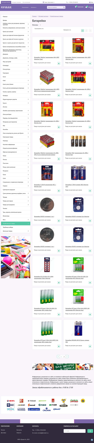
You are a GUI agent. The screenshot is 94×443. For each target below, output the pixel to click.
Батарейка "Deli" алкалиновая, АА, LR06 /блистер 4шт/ (77, 154)
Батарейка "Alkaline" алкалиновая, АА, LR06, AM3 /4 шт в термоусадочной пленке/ (46, 154)
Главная (34, 16)
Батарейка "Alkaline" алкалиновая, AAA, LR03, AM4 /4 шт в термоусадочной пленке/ (46, 90)
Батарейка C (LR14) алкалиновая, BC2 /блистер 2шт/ (45, 185)
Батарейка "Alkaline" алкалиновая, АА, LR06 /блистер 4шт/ (78, 122)
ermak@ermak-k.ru (43, 433)
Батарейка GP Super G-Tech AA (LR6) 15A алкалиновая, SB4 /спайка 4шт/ (45, 309)
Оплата (3, 430)
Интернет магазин (16, 2)
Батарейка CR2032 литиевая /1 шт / (44, 246)
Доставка (3, 432)
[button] (51, 2)
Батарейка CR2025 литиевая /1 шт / (44, 216)
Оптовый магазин (6, 2)
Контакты (19, 430)
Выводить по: (67, 29)
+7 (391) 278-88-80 (73, 2)
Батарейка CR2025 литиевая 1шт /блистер (77, 216)
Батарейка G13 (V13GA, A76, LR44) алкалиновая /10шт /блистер (43, 277)
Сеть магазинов (26, 2)
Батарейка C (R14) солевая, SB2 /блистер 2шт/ (77, 185)
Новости (19, 432)
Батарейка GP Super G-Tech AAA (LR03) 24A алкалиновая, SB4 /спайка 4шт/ (46, 341)
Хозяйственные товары (56, 16)
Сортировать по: (39, 28)
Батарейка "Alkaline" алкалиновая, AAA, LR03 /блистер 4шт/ (78, 58)
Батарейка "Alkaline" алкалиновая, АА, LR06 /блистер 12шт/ (78, 90)
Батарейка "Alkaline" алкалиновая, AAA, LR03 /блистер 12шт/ (46, 58)
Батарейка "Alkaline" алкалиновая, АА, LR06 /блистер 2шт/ (46, 122)
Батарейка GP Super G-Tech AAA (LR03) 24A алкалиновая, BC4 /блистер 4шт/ (78, 309)
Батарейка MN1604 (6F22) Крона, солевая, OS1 (77, 341)
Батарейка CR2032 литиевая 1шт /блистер (77, 246)
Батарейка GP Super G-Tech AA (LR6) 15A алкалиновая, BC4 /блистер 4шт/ (77, 277)
